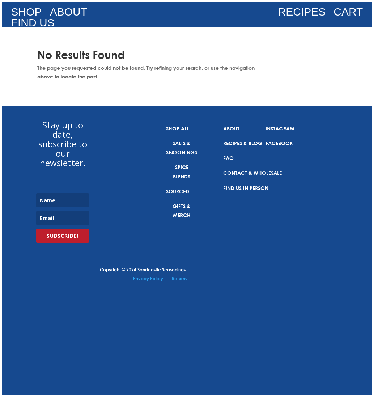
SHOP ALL (177, 128)
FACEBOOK (279, 143)
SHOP (26, 13)
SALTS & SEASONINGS (181, 147)
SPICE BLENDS (181, 171)
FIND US (33, 24)
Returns (179, 278)
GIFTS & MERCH (182, 210)
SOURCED (177, 191)
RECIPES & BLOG (242, 143)
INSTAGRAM (279, 128)
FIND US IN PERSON (245, 188)
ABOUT (68, 13)
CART (348, 13)
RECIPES (302, 13)
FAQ (228, 158)
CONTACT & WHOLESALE (252, 173)
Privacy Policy (148, 278)
